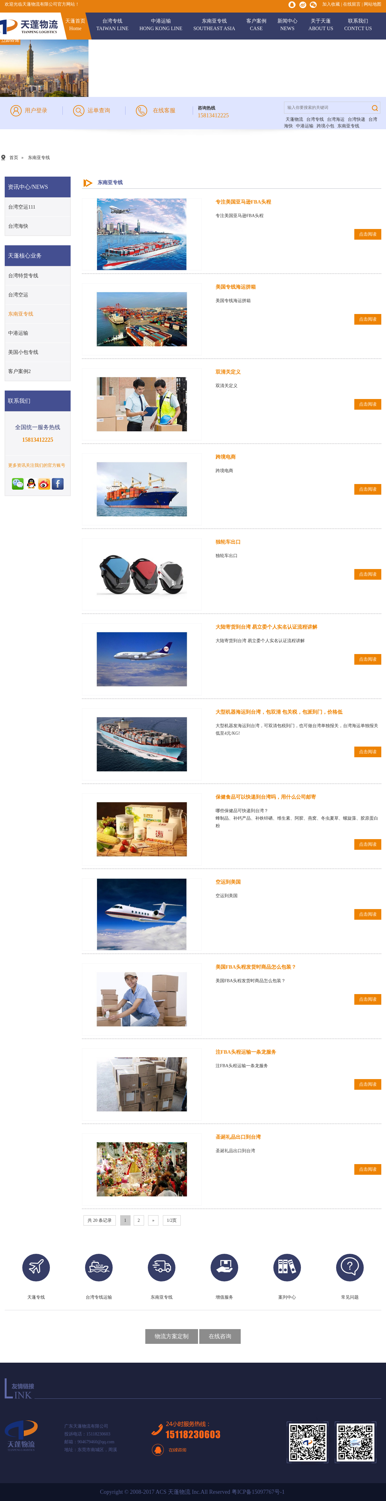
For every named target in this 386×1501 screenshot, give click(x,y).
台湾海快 (18, 226)
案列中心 (287, 1297)
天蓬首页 (75, 25)
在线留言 (352, 4)
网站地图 (372, 4)
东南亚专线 (214, 25)
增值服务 (224, 1297)
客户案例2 (19, 371)
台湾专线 (112, 25)
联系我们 (358, 25)
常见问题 (350, 1297)
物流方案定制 (172, 1336)
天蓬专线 (36, 1297)
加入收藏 (331, 4)
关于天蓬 (320, 25)
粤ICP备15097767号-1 (259, 1492)
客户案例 (256, 25)
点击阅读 (368, 234)
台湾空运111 (21, 207)
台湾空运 (18, 294)
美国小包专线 (23, 352)
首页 (13, 157)
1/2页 (172, 1220)
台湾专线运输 (99, 1297)
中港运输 (160, 25)
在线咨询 (220, 1336)
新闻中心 (287, 25)
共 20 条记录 (100, 1220)
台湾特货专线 (23, 275)
